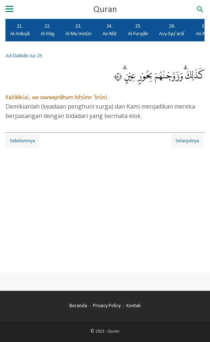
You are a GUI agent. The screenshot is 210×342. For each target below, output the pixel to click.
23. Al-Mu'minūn (78, 30)
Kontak (133, 305)
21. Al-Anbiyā (20, 30)
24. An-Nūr (109, 30)
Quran (105, 9)
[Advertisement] (105, 200)
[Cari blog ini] (200, 9)
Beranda (78, 305)
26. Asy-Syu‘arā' (172, 30)
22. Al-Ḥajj (47, 30)
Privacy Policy (107, 305)
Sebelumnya (22, 141)
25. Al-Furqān (138, 30)
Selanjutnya (187, 141)
